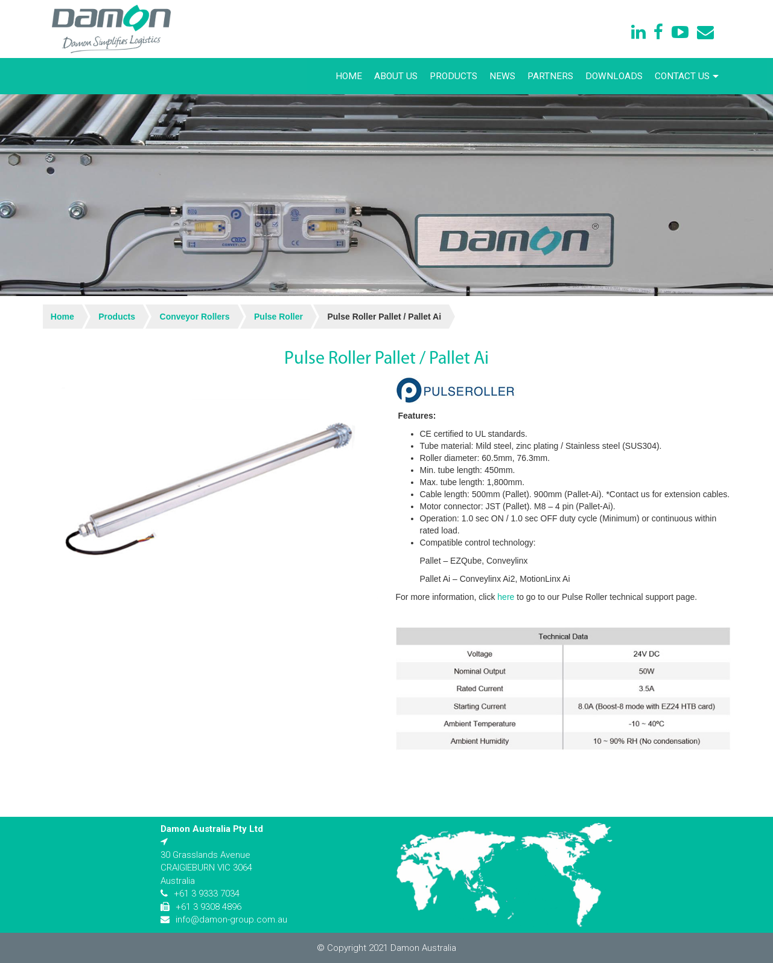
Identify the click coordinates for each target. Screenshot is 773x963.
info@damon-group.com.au (231, 919)
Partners (550, 76)
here (505, 597)
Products (453, 76)
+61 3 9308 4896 (208, 906)
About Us (396, 76)
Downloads (614, 76)
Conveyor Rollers (195, 316)
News (502, 76)
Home (349, 76)
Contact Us (687, 76)
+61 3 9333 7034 (207, 893)
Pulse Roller (278, 316)
